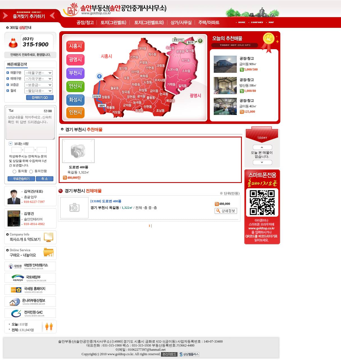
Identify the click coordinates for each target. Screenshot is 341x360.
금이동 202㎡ (247, 60)
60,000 (246, 66)
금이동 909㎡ (247, 81)
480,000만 (71, 178)
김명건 (29, 214)
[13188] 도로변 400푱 (105, 201)
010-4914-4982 (34, 224)
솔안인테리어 (33, 219)
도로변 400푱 (78, 167)
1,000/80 (248, 108)
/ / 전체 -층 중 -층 (123, 208)
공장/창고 (247, 55)
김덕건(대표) (33, 191)
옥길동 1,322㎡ (78, 172)
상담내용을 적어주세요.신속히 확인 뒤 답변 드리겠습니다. (31, 127)
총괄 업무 (30, 197)
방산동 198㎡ (247, 103)
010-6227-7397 (34, 202)
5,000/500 (249, 87)
